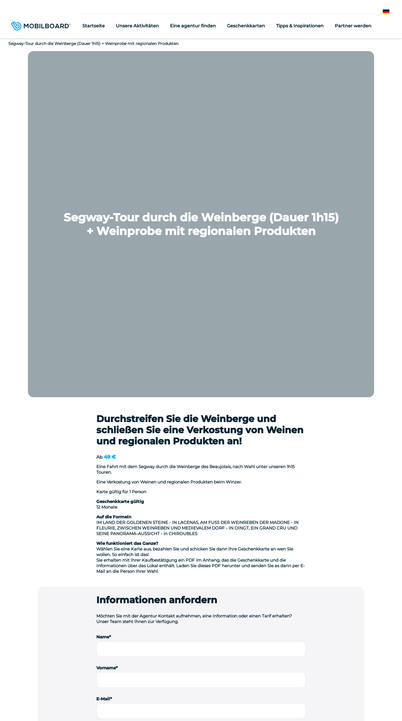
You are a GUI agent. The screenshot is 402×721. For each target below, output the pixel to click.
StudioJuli (288, 704)
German (391, 12)
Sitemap (331, 704)
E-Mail (103, 352)
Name (102, 290)
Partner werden (353, 25)
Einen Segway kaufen (172, 704)
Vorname (106, 321)
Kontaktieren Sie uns (335, 648)
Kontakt (310, 704)
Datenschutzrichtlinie (255, 704)
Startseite (93, 25)
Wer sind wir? (70, 704)
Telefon (104, 392)
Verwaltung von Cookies (201, 712)
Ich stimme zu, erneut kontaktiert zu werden (152, 544)
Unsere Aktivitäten (137, 25)
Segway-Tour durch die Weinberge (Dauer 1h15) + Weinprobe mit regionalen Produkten (93, 43)
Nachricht (107, 423)
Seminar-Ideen (100, 704)
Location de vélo (133, 704)
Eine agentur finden (193, 25)
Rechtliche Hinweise (214, 704)
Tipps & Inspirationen (300, 25)
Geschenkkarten (246, 25)
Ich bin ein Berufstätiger (132, 520)
